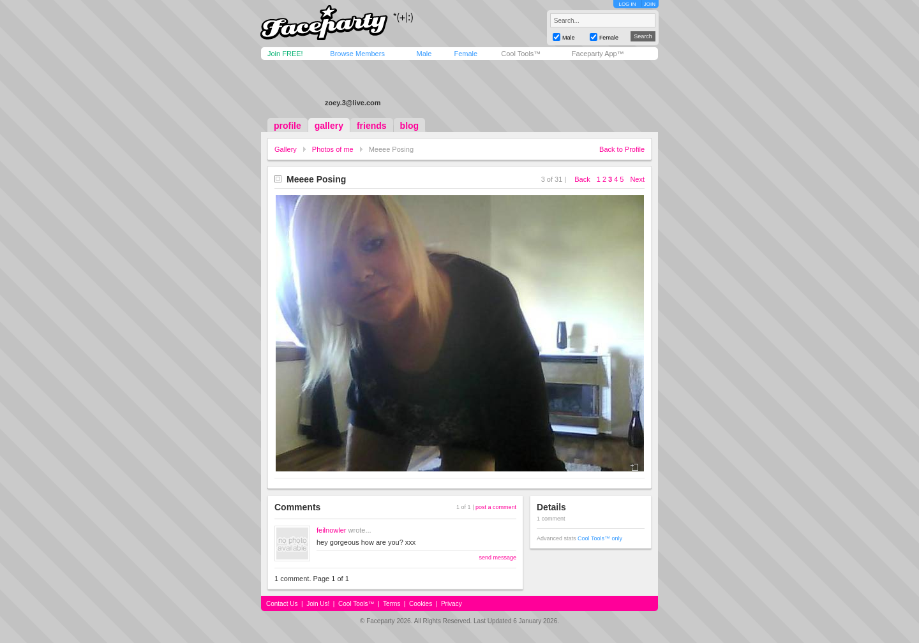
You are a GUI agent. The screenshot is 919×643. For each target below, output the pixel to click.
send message (497, 557)
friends (372, 126)
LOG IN (627, 4)
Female (465, 53)
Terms (391, 603)
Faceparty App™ (598, 53)
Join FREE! (285, 53)
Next (637, 179)
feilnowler (331, 530)
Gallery (285, 149)
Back (582, 179)
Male (423, 53)
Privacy (451, 603)
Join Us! (317, 603)
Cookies (420, 603)
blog (409, 126)
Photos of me (333, 149)
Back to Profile (622, 149)
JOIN (649, 4)
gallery (329, 126)
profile (287, 126)
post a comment (495, 507)
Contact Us (281, 603)
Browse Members (357, 53)
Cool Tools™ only (600, 538)
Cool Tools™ (521, 53)
